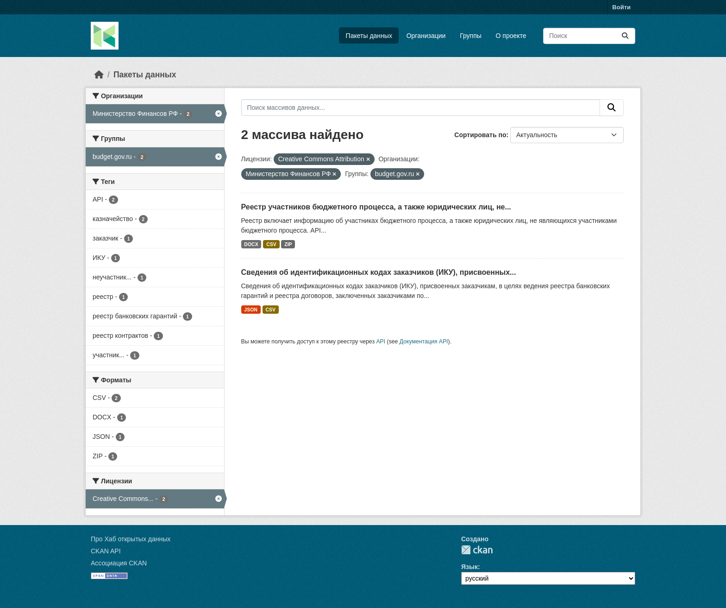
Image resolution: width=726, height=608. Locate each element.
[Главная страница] (99, 74)
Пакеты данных (369, 35)
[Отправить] (625, 36)
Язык (469, 566)
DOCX (251, 244)
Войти (621, 7)
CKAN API (106, 551)
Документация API (424, 341)
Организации (426, 35)
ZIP (288, 244)
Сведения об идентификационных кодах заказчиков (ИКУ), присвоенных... (378, 272)
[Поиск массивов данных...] (589, 36)
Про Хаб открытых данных (130, 539)
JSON (250, 309)
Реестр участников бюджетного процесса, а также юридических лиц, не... (376, 207)
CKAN (477, 550)
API (380, 341)
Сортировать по (480, 135)
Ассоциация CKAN (119, 563)
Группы (471, 35)
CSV (271, 244)
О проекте (511, 35)
